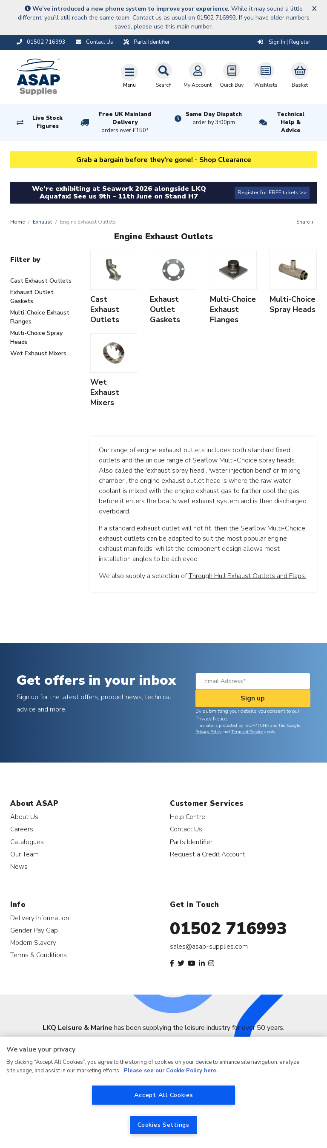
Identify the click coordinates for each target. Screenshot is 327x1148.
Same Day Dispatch (214, 119)
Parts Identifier (191, 841)
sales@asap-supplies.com (209, 946)
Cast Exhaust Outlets (41, 281)
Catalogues (27, 841)
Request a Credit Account (207, 854)
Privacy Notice (211, 718)
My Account (198, 75)
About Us (24, 816)
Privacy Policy (208, 732)
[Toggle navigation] (129, 75)
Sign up (253, 698)
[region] (163, 1092)
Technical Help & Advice (290, 122)
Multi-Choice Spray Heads (36, 337)
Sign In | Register (284, 42)
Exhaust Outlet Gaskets (32, 296)
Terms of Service (247, 732)
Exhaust (42, 221)
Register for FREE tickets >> (272, 192)
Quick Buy (232, 75)
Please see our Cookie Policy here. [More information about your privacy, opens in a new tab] (171, 1070)
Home (17, 221)
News (19, 866)
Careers (21, 829)
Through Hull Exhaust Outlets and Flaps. (247, 576)
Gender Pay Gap (34, 930)
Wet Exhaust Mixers (38, 353)
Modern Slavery (33, 942)
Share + (305, 221)
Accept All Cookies (163, 1095)
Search (163, 75)
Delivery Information (39, 917)
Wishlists (266, 75)
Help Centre (187, 816)
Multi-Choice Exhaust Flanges (39, 317)
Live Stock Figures (47, 122)
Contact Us (186, 829)
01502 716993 (228, 928)
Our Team (24, 854)
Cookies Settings (163, 1124)
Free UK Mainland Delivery (125, 123)
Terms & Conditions (38, 954)
